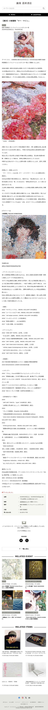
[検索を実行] (43, 9)
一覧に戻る (25, 549)
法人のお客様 (11, 702)
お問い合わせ (5, 702)
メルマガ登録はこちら (24, 530)
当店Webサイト (24, 501)
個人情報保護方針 (33, 702)
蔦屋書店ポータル (41, 702)
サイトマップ (17, 702)
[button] (12, 14)
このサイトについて (24, 702)
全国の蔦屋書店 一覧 (24, 704)
